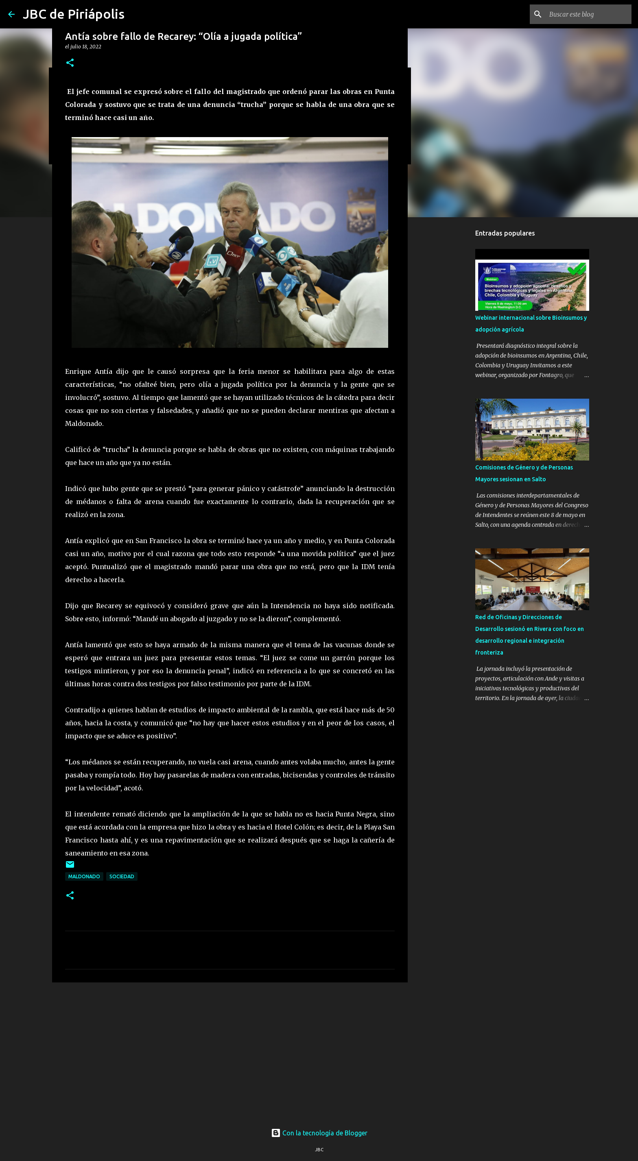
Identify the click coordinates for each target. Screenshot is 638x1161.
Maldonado (84, 876)
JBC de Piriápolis (74, 14)
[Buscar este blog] (588, 14)
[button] (70, 63)
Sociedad (121, 876)
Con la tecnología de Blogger (319, 1133)
